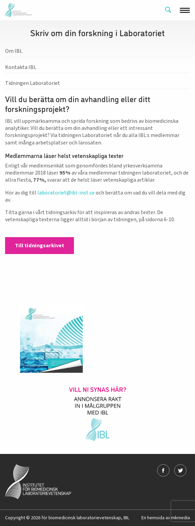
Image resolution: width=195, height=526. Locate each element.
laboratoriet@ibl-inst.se (66, 193)
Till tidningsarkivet (39, 245)
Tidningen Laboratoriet (32, 83)
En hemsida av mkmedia (165, 517)
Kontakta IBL (20, 67)
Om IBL (13, 51)
